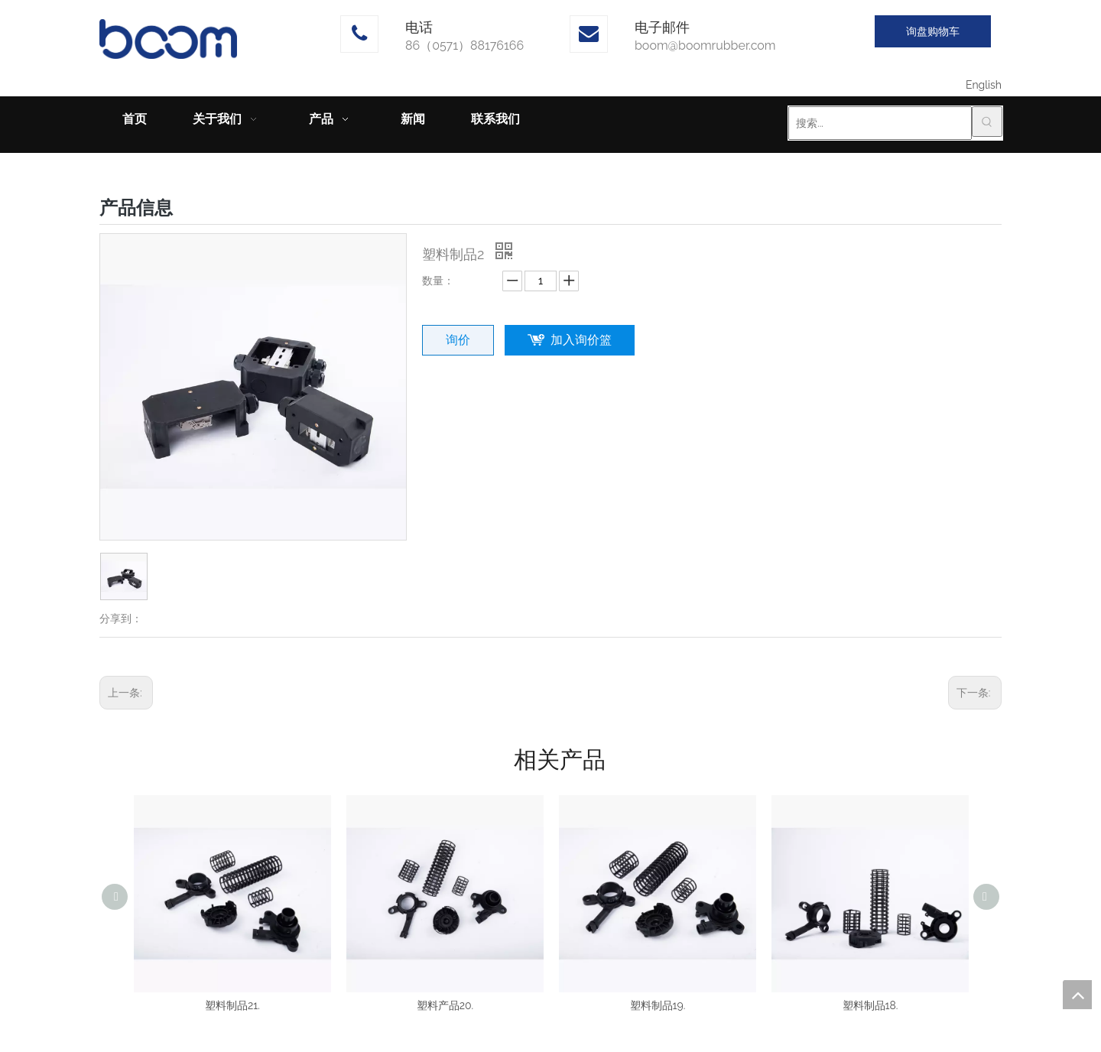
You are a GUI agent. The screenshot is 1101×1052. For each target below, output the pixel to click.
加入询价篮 (581, 340)
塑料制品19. (658, 1005)
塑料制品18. (870, 1005)
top (1077, 994)
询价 (458, 340)
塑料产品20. (445, 1005)
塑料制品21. (232, 1005)
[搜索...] (880, 123)
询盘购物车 (933, 31)
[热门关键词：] (987, 121)
